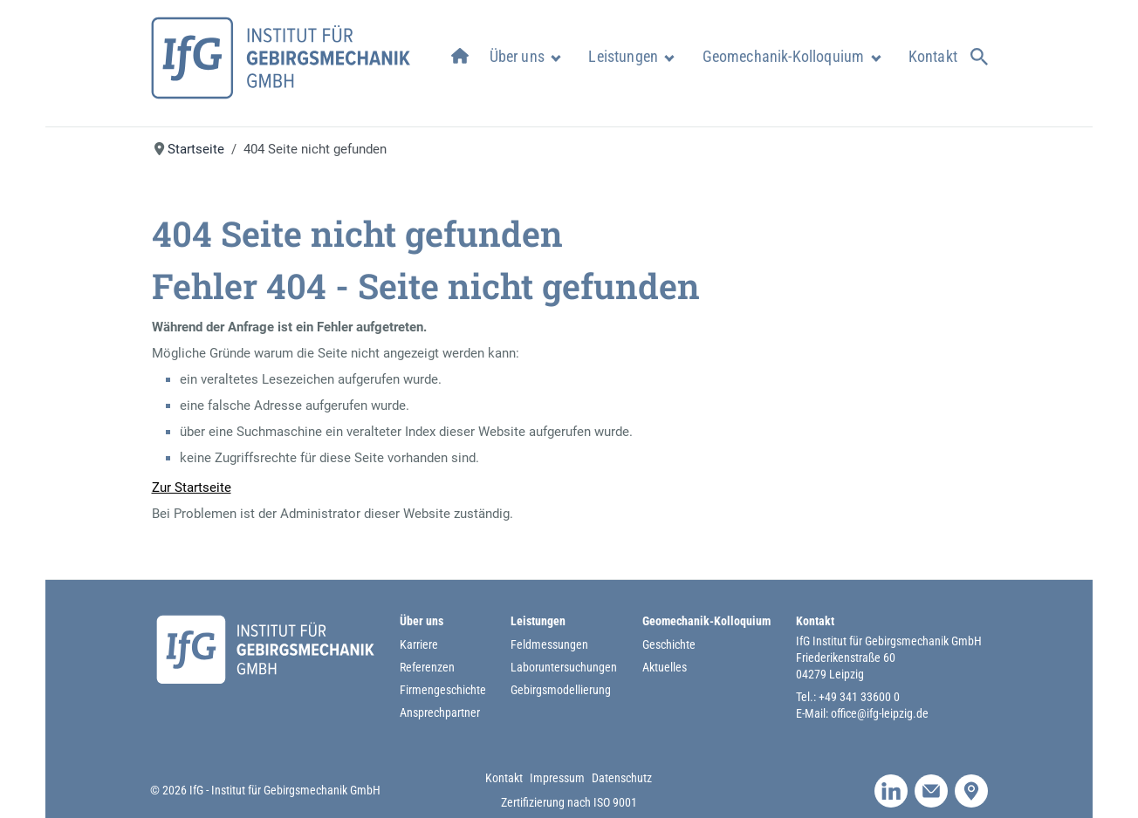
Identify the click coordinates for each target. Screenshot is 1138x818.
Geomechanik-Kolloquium (784, 56)
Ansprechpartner (440, 712)
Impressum (557, 778)
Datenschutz (622, 778)
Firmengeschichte (443, 690)
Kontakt (932, 56)
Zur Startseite (191, 487)
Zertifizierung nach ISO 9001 (569, 802)
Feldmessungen (549, 644)
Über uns (517, 56)
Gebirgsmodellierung (561, 690)
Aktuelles (664, 667)
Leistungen (623, 56)
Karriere (419, 644)
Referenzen (427, 667)
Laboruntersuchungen (564, 667)
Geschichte (669, 644)
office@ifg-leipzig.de (880, 713)
